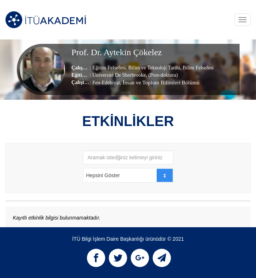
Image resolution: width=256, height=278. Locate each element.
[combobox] (128, 175)
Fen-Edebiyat (106, 82)
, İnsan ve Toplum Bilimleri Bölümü (159, 82)
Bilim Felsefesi (198, 68)
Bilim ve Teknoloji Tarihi (153, 68)
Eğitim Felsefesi (109, 68)
